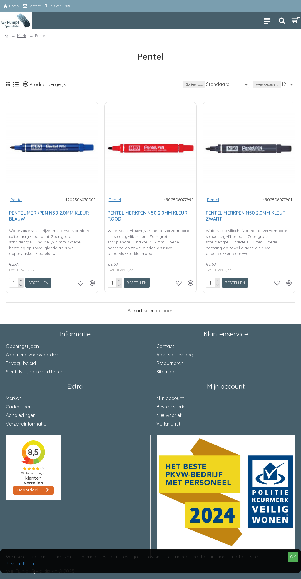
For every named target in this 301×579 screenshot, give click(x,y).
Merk (21, 35)
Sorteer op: (194, 84)
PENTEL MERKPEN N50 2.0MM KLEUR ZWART (246, 216)
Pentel (16, 199)
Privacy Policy (21, 564)
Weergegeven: (267, 84)
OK (293, 556)
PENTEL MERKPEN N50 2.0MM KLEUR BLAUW (49, 216)
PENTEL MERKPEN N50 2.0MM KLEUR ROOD (148, 216)
